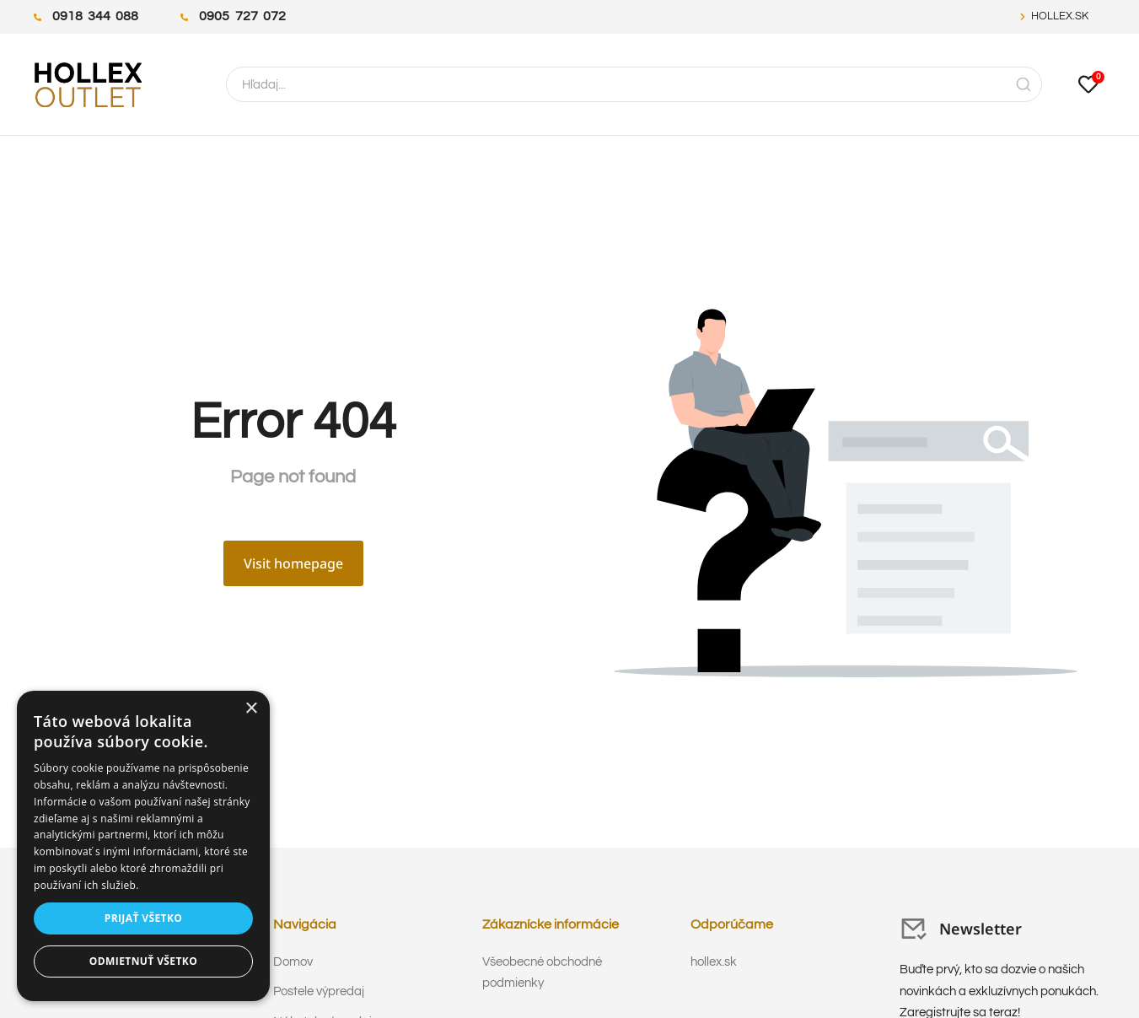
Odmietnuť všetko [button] (143, 961)
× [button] (250, 709)
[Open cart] (1088, 84)
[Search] (1023, 84)
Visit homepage (293, 563)
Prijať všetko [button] (144, 918)
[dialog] (143, 846)
